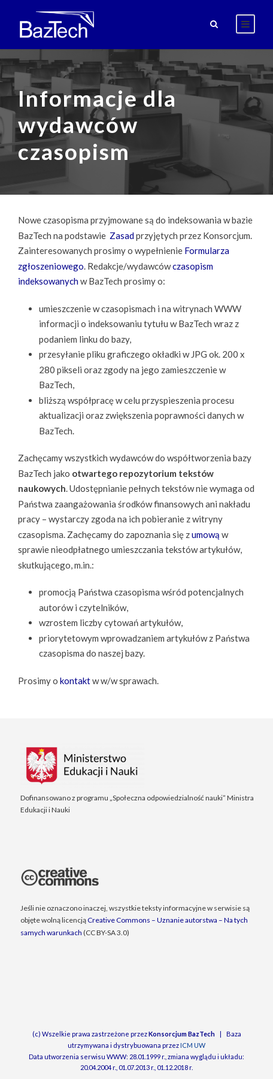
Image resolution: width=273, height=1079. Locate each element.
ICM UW (192, 1045)
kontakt (75, 680)
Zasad (122, 235)
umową (206, 534)
